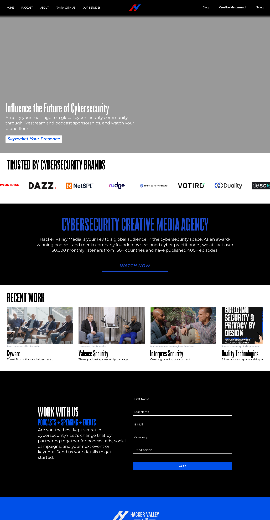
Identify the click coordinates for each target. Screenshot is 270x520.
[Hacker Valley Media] (135, 7)
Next (182, 465)
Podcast (27, 7)
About (44, 7)
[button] (11, 336)
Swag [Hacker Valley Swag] (259, 7)
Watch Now (135, 265)
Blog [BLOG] (205, 7)
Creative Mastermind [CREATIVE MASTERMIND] (232, 7)
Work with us (65, 7)
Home (10, 7)
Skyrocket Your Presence (34, 138)
